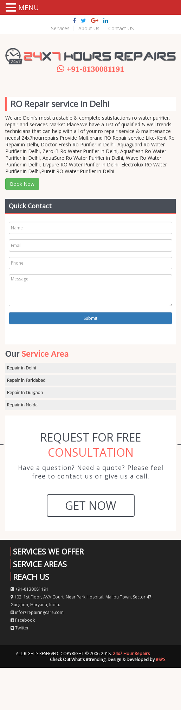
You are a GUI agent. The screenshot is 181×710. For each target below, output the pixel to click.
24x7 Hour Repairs (131, 654)
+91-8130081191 (30, 589)
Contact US (121, 28)
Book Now (22, 183)
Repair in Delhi (21, 368)
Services (60, 28)
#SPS (160, 660)
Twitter (20, 628)
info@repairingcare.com (37, 612)
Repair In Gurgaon (25, 392)
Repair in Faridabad (26, 380)
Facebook (23, 620)
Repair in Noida (22, 405)
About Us (88, 28)
